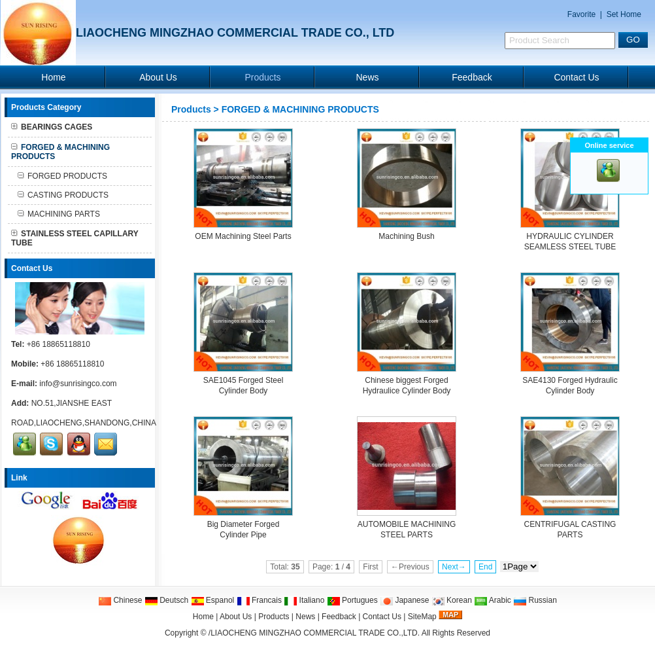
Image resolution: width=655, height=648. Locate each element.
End (485, 566)
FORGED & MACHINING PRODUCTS (300, 109)
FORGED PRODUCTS (62, 176)
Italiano (304, 600)
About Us (158, 77)
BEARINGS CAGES (51, 127)
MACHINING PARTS (59, 214)
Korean (451, 600)
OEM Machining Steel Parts (243, 236)
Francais (259, 600)
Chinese (120, 600)
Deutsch (166, 600)
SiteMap (422, 616)
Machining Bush (406, 236)
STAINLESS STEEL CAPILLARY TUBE (75, 238)
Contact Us (576, 77)
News (367, 77)
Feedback (472, 77)
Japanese (404, 600)
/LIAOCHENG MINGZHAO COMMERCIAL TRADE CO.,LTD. (314, 633)
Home (53, 77)
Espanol (213, 600)
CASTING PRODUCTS (63, 195)
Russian (535, 600)
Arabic (492, 600)
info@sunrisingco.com (77, 383)
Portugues (352, 600)
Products (262, 77)
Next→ (454, 566)
